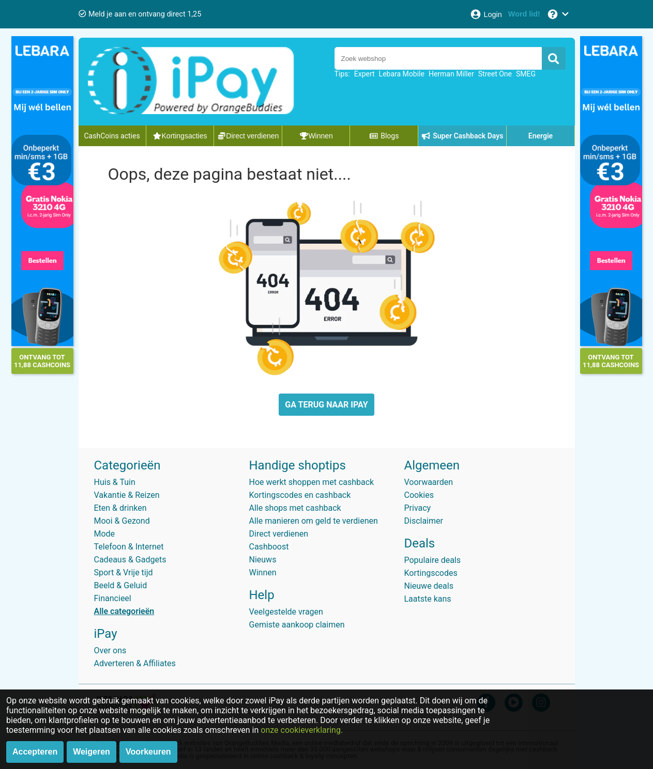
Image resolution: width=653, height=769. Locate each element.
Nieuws (263, 559)
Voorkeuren (148, 751)
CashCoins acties (112, 136)
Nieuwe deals (428, 586)
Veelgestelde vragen (286, 612)
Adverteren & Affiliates (135, 663)
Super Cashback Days (462, 136)
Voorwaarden (428, 482)
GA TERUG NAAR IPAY (326, 405)
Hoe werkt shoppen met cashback (311, 482)
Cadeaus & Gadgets (130, 559)
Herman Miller (451, 74)
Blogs (384, 136)
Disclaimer (423, 521)
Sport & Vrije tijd (123, 572)
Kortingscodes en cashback (300, 495)
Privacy (417, 508)
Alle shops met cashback (295, 508)
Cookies (419, 495)
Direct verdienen (279, 534)
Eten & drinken (120, 508)
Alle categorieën (124, 611)
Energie (540, 136)
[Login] (485, 14)
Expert (364, 74)
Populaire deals (432, 560)
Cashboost (269, 547)
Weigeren (91, 751)
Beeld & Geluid (120, 585)
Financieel (112, 598)
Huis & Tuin (114, 482)
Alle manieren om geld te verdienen (313, 521)
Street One (495, 74)
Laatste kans (427, 599)
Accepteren (34, 751)
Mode (104, 534)
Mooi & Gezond (122, 521)
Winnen (263, 572)
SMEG (526, 74)
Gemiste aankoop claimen (297, 625)
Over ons (110, 650)
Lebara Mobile (401, 74)
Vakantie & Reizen (127, 495)
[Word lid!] (524, 14)
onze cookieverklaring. (302, 730)
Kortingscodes (431, 573)
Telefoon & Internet (129, 547)
